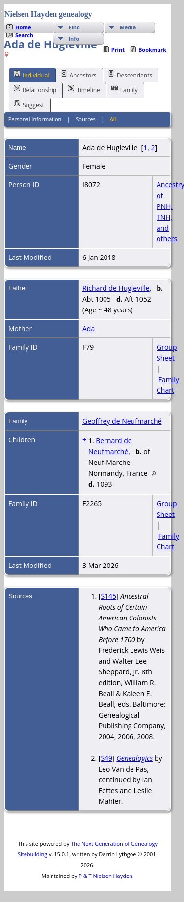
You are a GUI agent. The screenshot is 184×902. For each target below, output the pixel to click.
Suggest (29, 104)
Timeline (84, 89)
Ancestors (79, 74)
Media (127, 27)
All (113, 119)
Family (124, 89)
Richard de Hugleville (116, 288)
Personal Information (35, 119)
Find (74, 27)
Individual (32, 74)
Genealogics (134, 758)
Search (24, 35)
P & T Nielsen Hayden (105, 875)
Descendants (130, 74)
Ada (88, 328)
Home (23, 27)
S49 (106, 758)
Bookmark (152, 49)
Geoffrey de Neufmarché (122, 421)
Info (73, 38)
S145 (108, 596)
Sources (86, 119)
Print (118, 49)
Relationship (35, 89)
